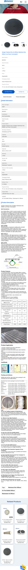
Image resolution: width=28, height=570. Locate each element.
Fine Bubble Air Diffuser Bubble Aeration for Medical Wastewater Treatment (7, 485)
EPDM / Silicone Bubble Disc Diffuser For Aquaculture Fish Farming (7, 505)
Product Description (20, 96)
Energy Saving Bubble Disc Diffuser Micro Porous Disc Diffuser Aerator (21, 485)
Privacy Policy (12, 548)
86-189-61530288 (8, 533)
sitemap (17, 548)
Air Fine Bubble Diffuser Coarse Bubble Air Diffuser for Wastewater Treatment (7, 465)
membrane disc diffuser (14, 432)
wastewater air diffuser (8, 438)
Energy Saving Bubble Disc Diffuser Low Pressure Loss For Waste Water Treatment (20, 465)
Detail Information (7, 96)
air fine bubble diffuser (8, 435)
